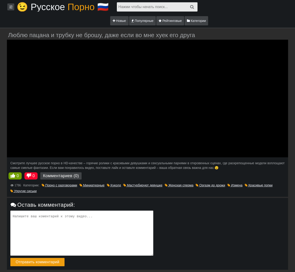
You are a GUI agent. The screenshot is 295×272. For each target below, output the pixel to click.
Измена (234, 185)
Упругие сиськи (23, 191)
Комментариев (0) (61, 175)
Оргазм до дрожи (210, 185)
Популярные (142, 21)
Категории (196, 21)
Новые (119, 21)
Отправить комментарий (37, 262)
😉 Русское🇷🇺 (63, 7)
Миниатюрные (92, 185)
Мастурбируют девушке (142, 185)
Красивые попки (259, 185)
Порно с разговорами (59, 185)
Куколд (114, 185)
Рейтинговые (170, 21)
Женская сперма (179, 185)
